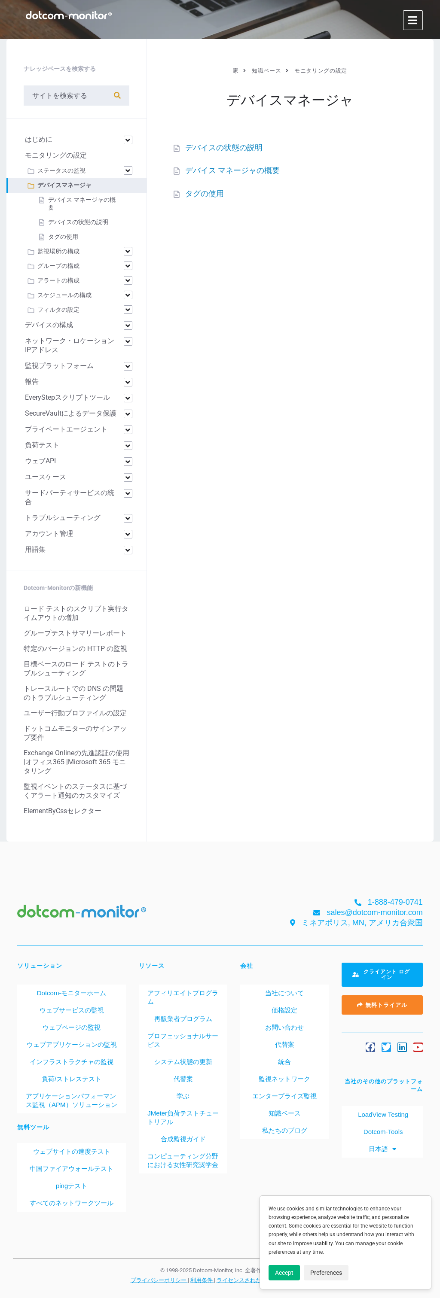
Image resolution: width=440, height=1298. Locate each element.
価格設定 (284, 1010)
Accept (284, 1272)
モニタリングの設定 (56, 155)
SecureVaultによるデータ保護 (70, 413)
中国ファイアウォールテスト (71, 1168)
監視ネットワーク (284, 1078)
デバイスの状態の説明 (224, 147)
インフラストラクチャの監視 (71, 1061)
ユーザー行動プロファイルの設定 (75, 713)
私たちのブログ (284, 1130)
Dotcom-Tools (382, 1131)
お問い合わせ (284, 1027)
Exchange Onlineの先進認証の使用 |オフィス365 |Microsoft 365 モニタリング (76, 762)
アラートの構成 (58, 280)
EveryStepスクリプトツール (67, 397)
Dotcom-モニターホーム (72, 993)
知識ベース (285, 1113)
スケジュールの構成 (64, 295)
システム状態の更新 (183, 1061)
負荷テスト (42, 445)
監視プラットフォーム (59, 366)
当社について (284, 993)
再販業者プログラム (183, 1018)
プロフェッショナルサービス (182, 1040)
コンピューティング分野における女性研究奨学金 (182, 1160)
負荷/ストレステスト (71, 1078)
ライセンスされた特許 (245, 1280)
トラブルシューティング (63, 518)
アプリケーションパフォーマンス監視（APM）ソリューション (71, 1100)
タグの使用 (204, 193)
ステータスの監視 (61, 170)
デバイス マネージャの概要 (232, 170)
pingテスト (71, 1185)
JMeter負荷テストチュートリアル (183, 1117)
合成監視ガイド (183, 1139)
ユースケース (45, 477)
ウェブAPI (40, 461)
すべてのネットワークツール (71, 1203)
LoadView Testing (382, 1114)
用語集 (35, 549)
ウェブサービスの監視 (72, 1010)
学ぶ (183, 1096)
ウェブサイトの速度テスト (71, 1151)
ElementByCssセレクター (62, 811)
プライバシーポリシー (159, 1280)
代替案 (183, 1078)
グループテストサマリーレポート (75, 633)
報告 (32, 381)
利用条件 (202, 1280)
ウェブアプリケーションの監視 (72, 1044)
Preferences (326, 1272)
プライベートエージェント (66, 429)
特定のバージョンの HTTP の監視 (75, 648)
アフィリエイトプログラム (182, 997)
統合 (284, 1061)
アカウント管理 (49, 533)
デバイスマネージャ (64, 185)
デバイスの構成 (49, 325)
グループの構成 (58, 265)
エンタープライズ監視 (284, 1096)
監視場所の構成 (58, 251)
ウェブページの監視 (72, 1027)
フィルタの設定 (58, 309)
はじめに (38, 139)
